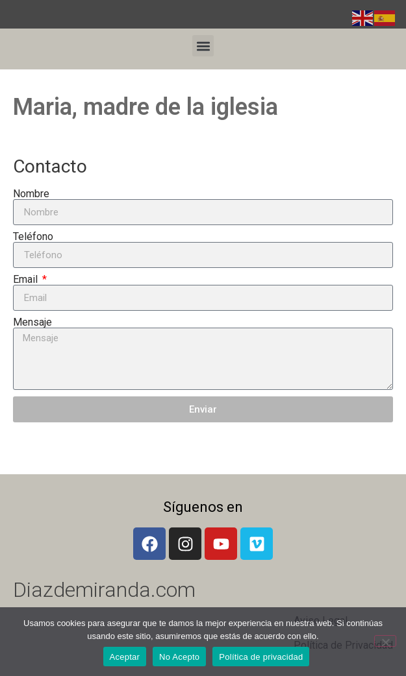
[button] (203, 45)
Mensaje (32, 322)
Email (26, 279)
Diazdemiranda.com (104, 589)
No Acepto (179, 657)
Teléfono (33, 237)
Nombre (31, 194)
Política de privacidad (261, 657)
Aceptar (125, 657)
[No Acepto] (385, 641)
